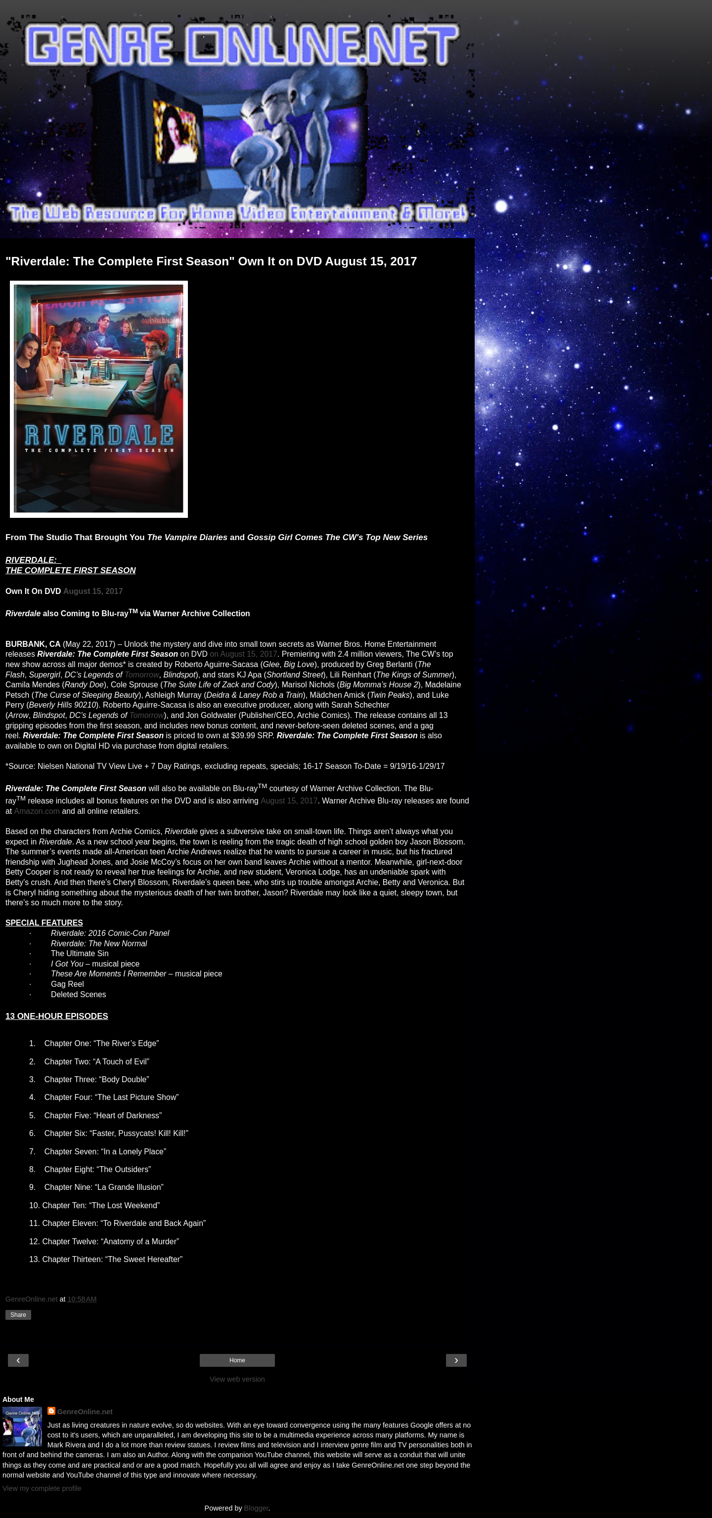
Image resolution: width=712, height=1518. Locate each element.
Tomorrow (142, 675)
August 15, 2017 (93, 591)
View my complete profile (42, 1488)
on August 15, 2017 (243, 654)
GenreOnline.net (85, 1412)
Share (18, 1314)
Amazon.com (37, 811)
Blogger (256, 1508)
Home (237, 1360)
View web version (237, 1379)
